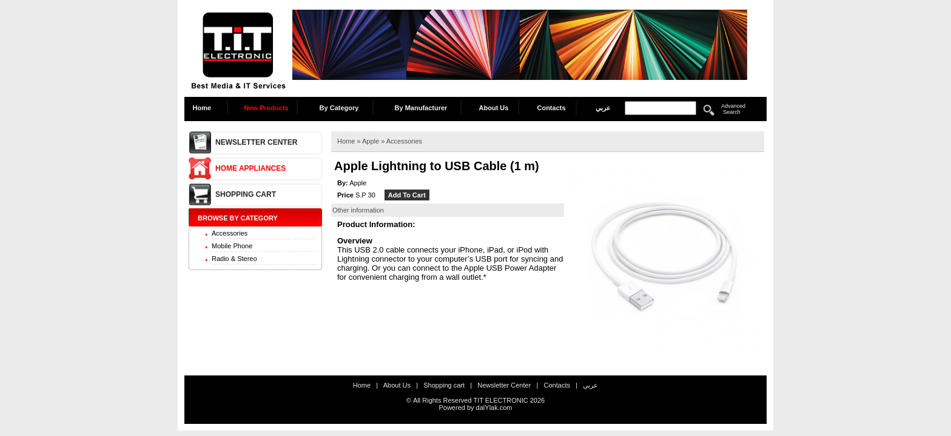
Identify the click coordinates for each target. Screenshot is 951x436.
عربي (603, 107)
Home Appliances (250, 168)
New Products (266, 107)
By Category (339, 107)
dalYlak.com (494, 407)
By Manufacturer (421, 107)
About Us (494, 107)
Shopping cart (245, 194)
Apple (371, 141)
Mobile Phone (232, 245)
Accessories (229, 233)
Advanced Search (733, 109)
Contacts (551, 107)
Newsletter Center (256, 142)
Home (205, 107)
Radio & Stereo (234, 258)
